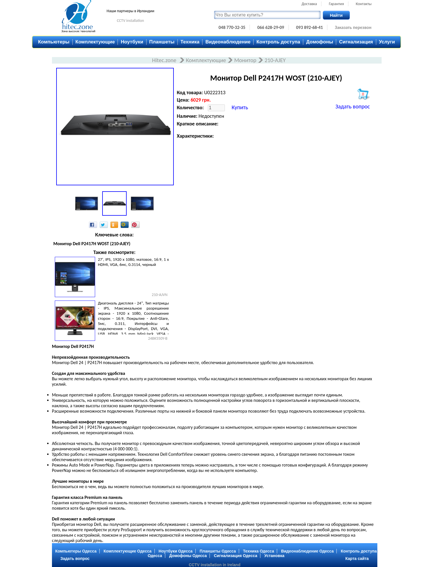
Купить (240, 107)
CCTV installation (130, 20)
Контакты (364, 3)
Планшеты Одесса (218, 551)
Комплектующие (95, 42)
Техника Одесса (258, 551)
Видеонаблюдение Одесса (307, 551)
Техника (190, 42)
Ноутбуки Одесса (176, 551)
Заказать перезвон (353, 27)
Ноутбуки (132, 42)
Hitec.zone (164, 60)
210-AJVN (159, 294)
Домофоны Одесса (188, 555)
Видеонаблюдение (227, 42)
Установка (274, 555)
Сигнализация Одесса (235, 555)
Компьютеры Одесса (76, 551)
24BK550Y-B (157, 338)
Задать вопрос (352, 106)
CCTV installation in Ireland (214, 564)
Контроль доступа (278, 42)
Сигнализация (356, 42)
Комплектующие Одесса (128, 551)
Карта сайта (357, 558)
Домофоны (319, 42)
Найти (336, 15)
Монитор (245, 60)
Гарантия (336, 3)
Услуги (387, 42)
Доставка (309, 3)
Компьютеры (54, 42)
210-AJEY (275, 60)
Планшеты (162, 42)
